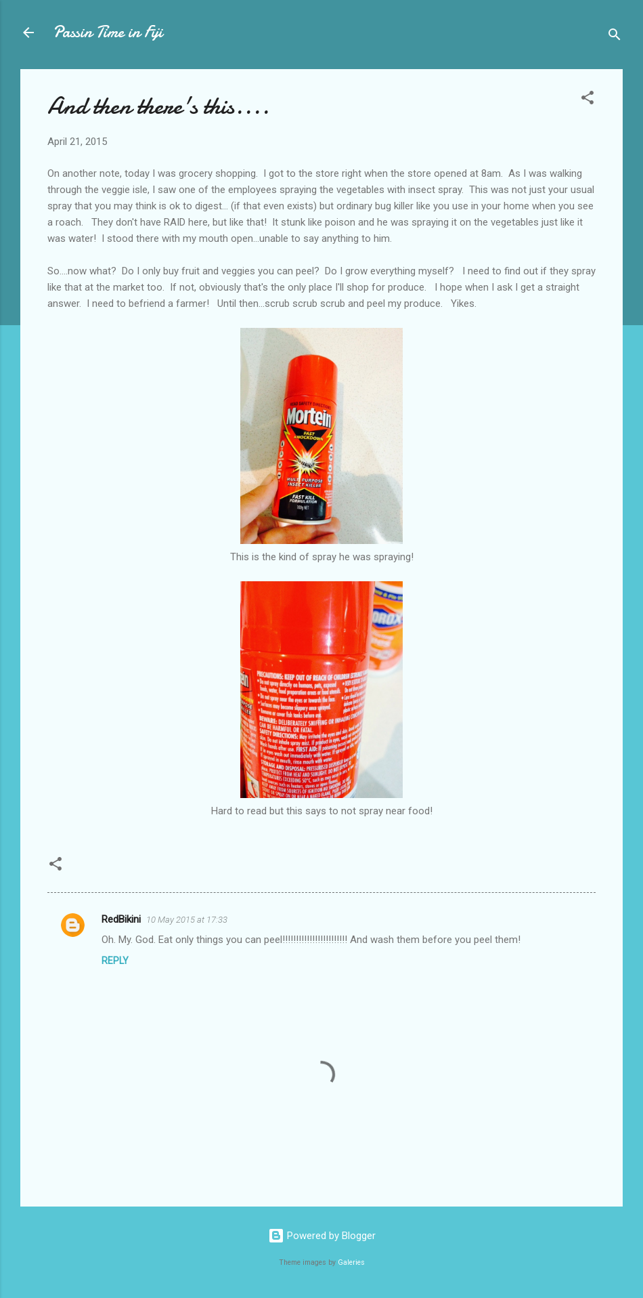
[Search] (614, 37)
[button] (587, 99)
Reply (115, 960)
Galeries (351, 1262)
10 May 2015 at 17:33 (186, 920)
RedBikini (121, 919)
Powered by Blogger (322, 1236)
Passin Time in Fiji (107, 32)
